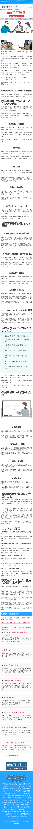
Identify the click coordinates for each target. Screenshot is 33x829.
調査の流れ (20, 775)
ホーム (11, 775)
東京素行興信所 (18, 802)
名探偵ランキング (25, 811)
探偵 (9, 784)
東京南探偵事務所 (7, 802)
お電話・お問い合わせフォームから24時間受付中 (15, 623)
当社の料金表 (8, 635)
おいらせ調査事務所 (17, 807)
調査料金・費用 (12, 778)
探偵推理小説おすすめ (11, 793)
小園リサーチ (6, 807)
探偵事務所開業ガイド (15, 800)
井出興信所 (16, 804)
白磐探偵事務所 (25, 804)
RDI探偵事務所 (17, 798)
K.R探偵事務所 (7, 814)
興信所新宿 (22, 784)
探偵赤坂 (14, 784)
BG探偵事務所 (22, 816)
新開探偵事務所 (14, 811)
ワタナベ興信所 (7, 798)
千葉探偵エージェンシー (22, 795)
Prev (1, 28)
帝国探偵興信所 (11, 809)
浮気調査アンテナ (14, 788)
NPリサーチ (26, 800)
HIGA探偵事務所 (15, 791)
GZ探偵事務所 (21, 809)
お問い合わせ (16, 781)
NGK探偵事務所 (9, 795)
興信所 (5, 784)
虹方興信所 (23, 788)
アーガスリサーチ (17, 786)
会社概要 (22, 778)
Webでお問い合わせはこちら (16, 16)
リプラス (8, 786)
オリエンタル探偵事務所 (20, 814)
